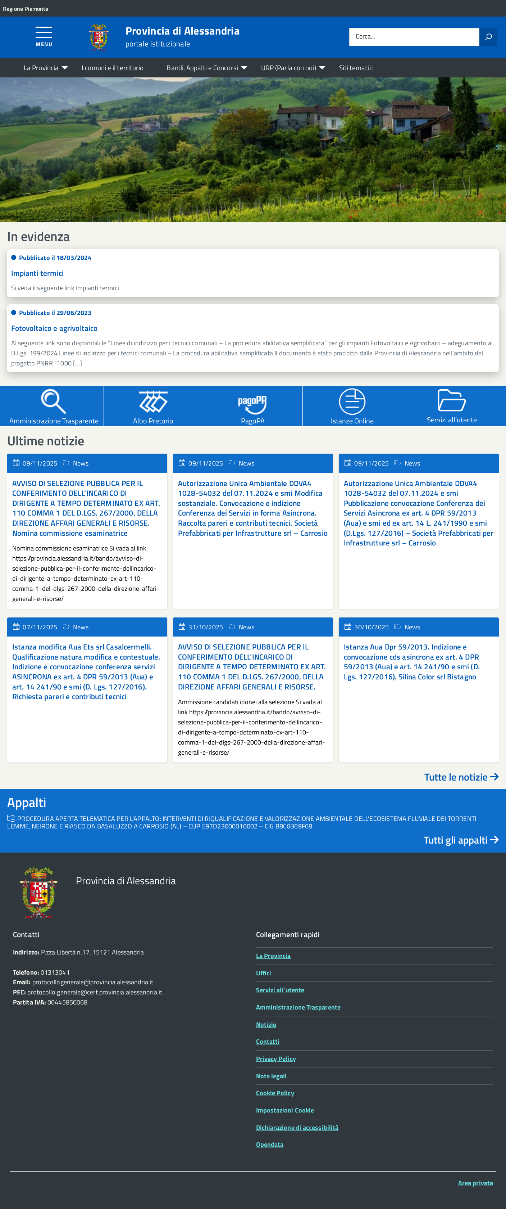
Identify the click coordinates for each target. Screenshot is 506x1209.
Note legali (271, 1076)
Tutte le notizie (461, 777)
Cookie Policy (275, 1093)
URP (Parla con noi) (288, 67)
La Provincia (41, 67)
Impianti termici (37, 273)
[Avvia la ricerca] (488, 37)
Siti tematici (356, 67)
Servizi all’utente (280, 990)
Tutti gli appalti (461, 840)
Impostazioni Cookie (285, 1110)
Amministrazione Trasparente (298, 1007)
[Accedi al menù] (44, 36)
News (81, 463)
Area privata (475, 1183)
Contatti (268, 1041)
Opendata (270, 1144)
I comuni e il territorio (112, 67)
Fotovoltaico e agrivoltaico (54, 328)
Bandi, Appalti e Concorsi (202, 67)
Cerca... (365, 37)
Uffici (264, 973)
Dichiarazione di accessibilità (297, 1127)
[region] (253, 149)
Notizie (266, 1024)
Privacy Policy (276, 1059)
